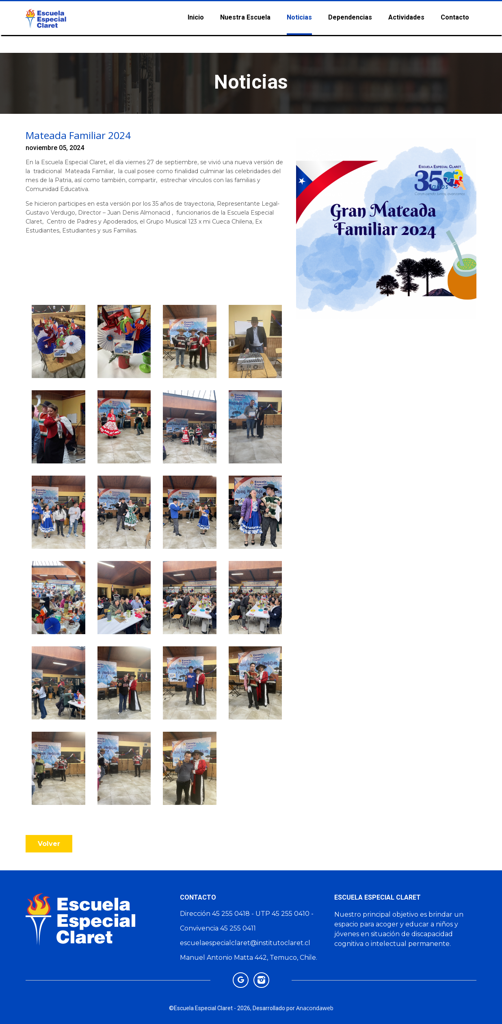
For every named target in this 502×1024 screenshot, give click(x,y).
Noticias (299, 16)
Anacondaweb (314, 1008)
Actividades (406, 16)
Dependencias (350, 16)
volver (49, 844)
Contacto (455, 16)
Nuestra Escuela (245, 16)
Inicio (196, 16)
